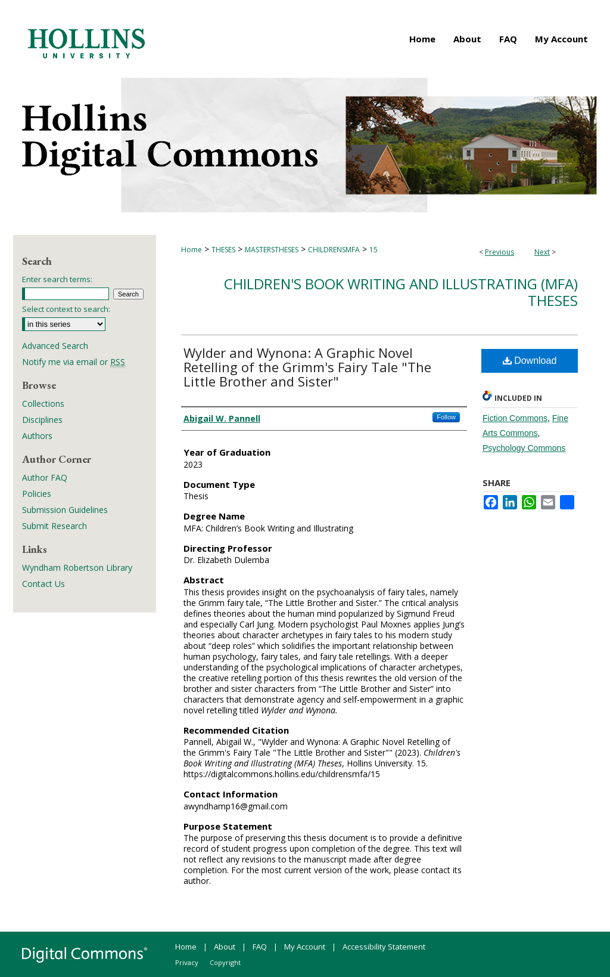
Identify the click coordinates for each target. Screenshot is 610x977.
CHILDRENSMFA (334, 250)
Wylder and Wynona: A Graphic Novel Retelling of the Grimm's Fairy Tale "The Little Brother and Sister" (307, 367)
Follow (446, 417)
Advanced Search (55, 345)
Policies (36, 493)
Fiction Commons (515, 418)
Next (542, 252)
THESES (223, 250)
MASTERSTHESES (271, 250)
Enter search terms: (57, 279)
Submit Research (54, 525)
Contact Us (43, 583)
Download (530, 360)
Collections (43, 403)
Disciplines (42, 419)
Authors (37, 435)
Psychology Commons (524, 448)
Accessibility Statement (384, 946)
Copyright (225, 962)
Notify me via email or (73, 361)
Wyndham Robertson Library (77, 567)
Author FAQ (44, 477)
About (224, 946)
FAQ (260, 946)
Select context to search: (66, 309)
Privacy (186, 962)
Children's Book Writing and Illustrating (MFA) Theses (401, 292)
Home (191, 250)
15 (373, 250)
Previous (499, 252)
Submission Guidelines (65, 509)
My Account (304, 946)
